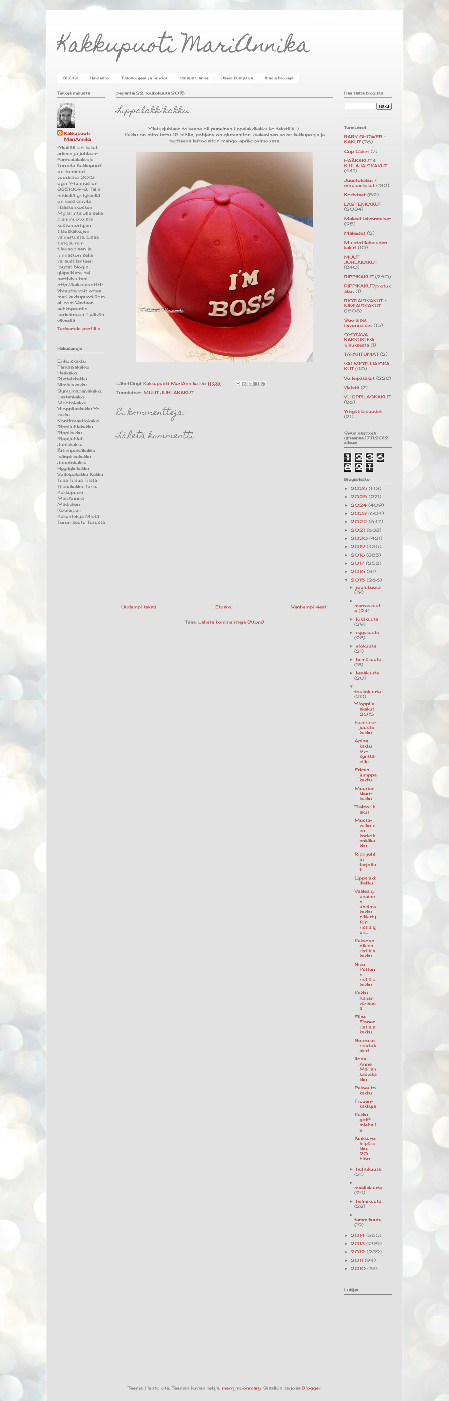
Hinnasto (99, 77)
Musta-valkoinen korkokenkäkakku (365, 832)
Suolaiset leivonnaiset (358, 322)
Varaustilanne (194, 77)
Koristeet (355, 194)
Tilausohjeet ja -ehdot (144, 77)
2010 (359, 1268)
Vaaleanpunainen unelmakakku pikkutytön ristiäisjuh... (366, 911)
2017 (358, 563)
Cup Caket (356, 151)
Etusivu (224, 606)
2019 (359, 546)
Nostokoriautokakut (365, 1045)
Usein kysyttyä (237, 77)
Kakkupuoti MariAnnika (183, 47)
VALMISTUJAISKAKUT (367, 366)
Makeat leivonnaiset (367, 218)
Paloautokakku (365, 1090)
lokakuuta (367, 619)
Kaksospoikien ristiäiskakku (365, 948)
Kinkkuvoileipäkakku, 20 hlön (366, 1148)
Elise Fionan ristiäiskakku (365, 1024)
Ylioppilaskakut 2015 (364, 708)
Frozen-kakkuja (365, 1103)
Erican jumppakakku (366, 774)
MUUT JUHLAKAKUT (168, 392)
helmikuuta (368, 1201)
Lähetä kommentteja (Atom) (231, 622)
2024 (359, 505)
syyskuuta (367, 632)
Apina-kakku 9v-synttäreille (365, 751)
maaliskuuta (368, 1187)
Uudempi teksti (138, 606)
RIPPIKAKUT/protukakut (367, 288)
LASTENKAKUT (362, 204)
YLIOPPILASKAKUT (367, 396)
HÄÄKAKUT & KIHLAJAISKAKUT (365, 163)
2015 (359, 580)
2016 (359, 571)
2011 (358, 1260)
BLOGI (70, 77)
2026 (360, 488)
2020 (360, 538)
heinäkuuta (368, 659)
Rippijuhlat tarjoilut (365, 861)
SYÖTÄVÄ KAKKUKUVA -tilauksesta (361, 340)
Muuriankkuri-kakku (365, 793)
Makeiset (354, 233)
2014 (358, 1235)
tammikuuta (367, 1219)
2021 (359, 530)
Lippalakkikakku (365, 880)
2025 (360, 496)
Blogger (311, 1387)
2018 (358, 555)
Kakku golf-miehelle (365, 1122)
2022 (360, 521)
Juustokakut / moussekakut (360, 183)
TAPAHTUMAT (361, 354)
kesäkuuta (367, 672)
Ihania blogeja (279, 77)
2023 (359, 513)
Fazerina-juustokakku (365, 727)
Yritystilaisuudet (363, 411)
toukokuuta (367, 691)
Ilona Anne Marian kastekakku (366, 1069)
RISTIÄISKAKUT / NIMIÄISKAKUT (365, 303)
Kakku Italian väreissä (365, 1000)
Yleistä (351, 387)
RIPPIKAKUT (358, 276)
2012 (359, 1251)
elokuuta (366, 645)
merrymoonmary (241, 1387)
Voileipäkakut (359, 378)
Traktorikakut (365, 809)
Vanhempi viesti (309, 606)
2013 (358, 1243)
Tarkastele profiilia (78, 328)
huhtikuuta (368, 1169)
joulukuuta (368, 587)
